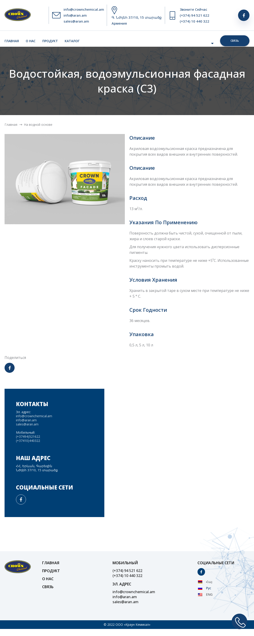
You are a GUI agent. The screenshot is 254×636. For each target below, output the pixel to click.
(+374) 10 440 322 (194, 21)
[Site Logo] (18, 15)
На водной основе (38, 124)
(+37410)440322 (28, 440)
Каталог (72, 41)
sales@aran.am (76, 21)
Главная (12, 41)
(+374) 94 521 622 (194, 15)
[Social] (243, 15)
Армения (119, 23)
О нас (31, 41)
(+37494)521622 (28, 436)
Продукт (50, 41)
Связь (235, 41)
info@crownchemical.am (84, 9)
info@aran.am (75, 15)
